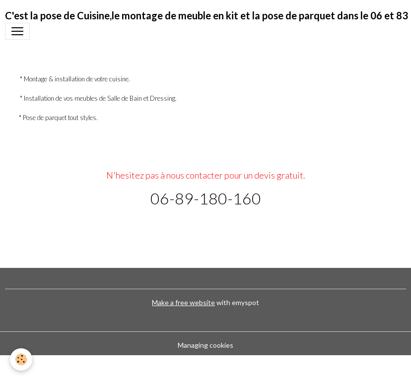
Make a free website (183, 302)
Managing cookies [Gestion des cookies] (205, 345)
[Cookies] (21, 359)
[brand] (206, 15)
